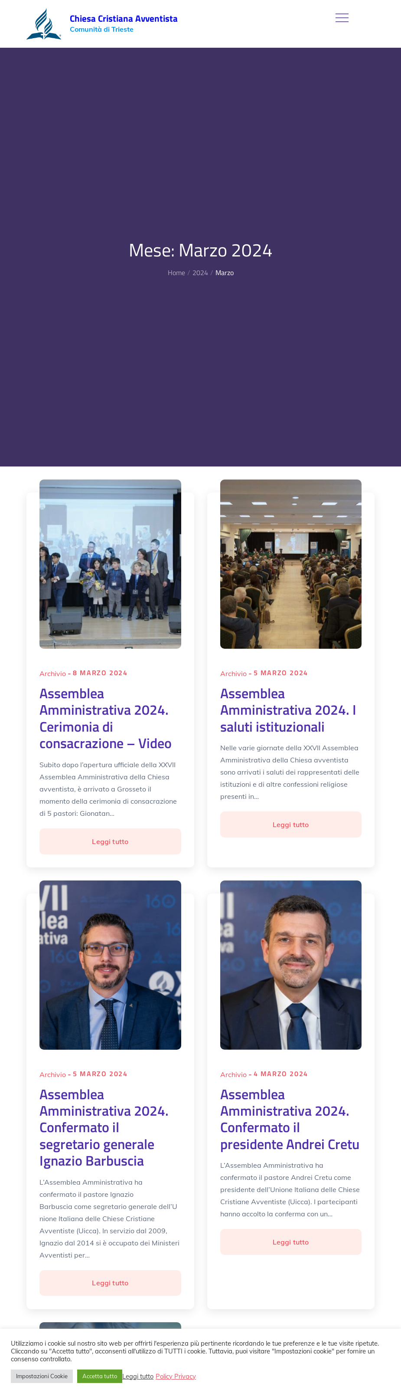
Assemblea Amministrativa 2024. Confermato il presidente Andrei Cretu (289, 1119)
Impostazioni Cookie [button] (42, 1376)
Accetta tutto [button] (99, 1376)
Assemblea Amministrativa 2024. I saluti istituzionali (288, 710)
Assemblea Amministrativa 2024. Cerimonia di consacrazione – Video (105, 718)
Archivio (52, 673)
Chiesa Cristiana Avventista (124, 18)
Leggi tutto (117, 844)
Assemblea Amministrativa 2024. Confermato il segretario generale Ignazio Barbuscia (104, 1127)
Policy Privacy (176, 1376)
